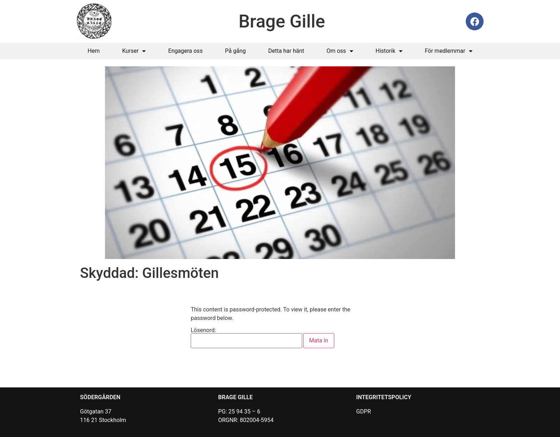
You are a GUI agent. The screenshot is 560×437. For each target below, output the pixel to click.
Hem (94, 50)
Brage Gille (282, 21)
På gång (235, 50)
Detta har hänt (286, 50)
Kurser (134, 51)
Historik (389, 51)
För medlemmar (448, 51)
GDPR (363, 411)
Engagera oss (185, 50)
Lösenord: (246, 337)
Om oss (339, 51)
